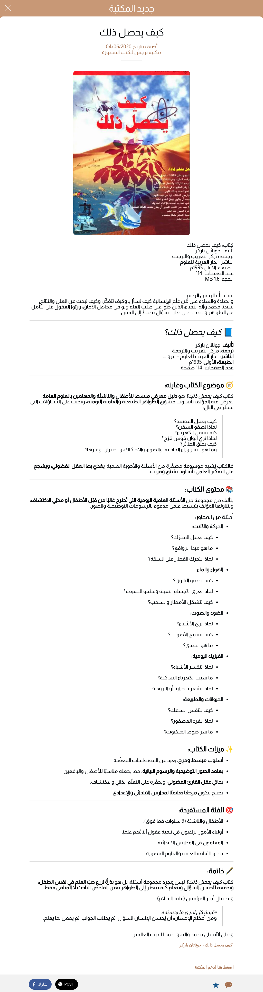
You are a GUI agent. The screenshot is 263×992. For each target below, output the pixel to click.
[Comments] (228, 985)
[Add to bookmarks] (216, 985)
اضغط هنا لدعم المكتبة (214, 967)
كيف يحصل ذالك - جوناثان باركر (205, 945)
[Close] (8, 8)
